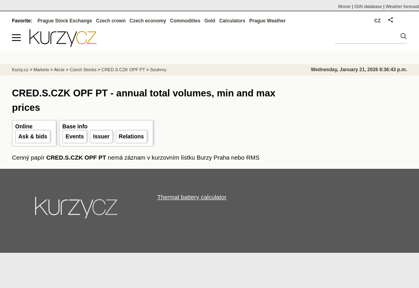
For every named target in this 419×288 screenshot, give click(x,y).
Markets (41, 69)
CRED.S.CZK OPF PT (123, 69)
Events (74, 136)
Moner (344, 6)
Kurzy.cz (20, 69)
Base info (74, 126)
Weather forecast (402, 6)
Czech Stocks (82, 69)
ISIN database (368, 6)
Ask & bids (32, 136)
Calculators (232, 21)
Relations (131, 136)
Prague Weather (267, 21)
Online (24, 126)
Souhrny (158, 69)
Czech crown (111, 21)
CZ (377, 21)
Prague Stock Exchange (65, 21)
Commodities (185, 21)
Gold (209, 21)
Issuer (101, 136)
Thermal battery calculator (191, 197)
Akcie (59, 69)
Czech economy (148, 21)
